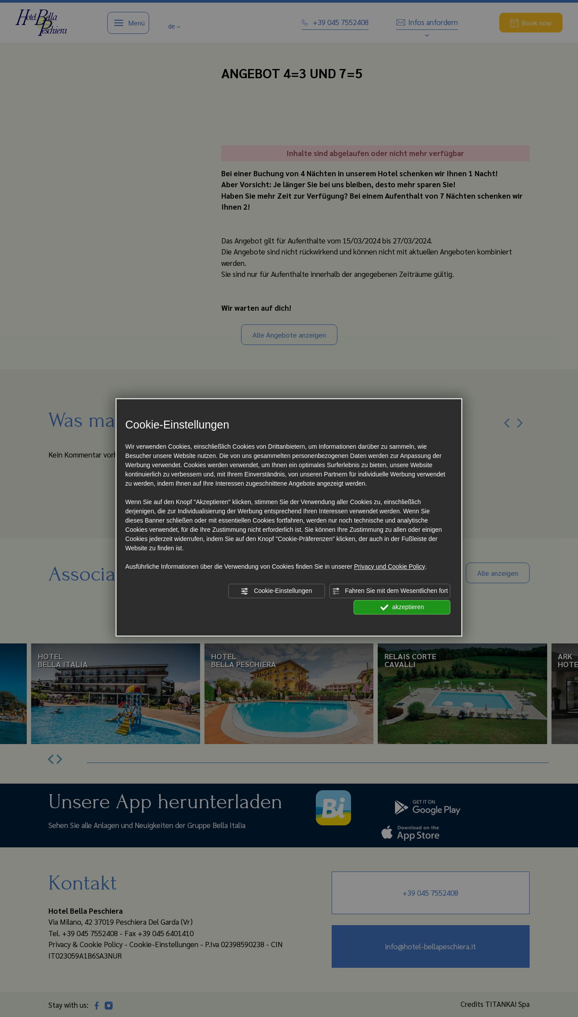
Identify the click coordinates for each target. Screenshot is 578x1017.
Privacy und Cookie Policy (389, 566)
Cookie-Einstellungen (276, 591)
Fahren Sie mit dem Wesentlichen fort (390, 591)
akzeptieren (402, 607)
